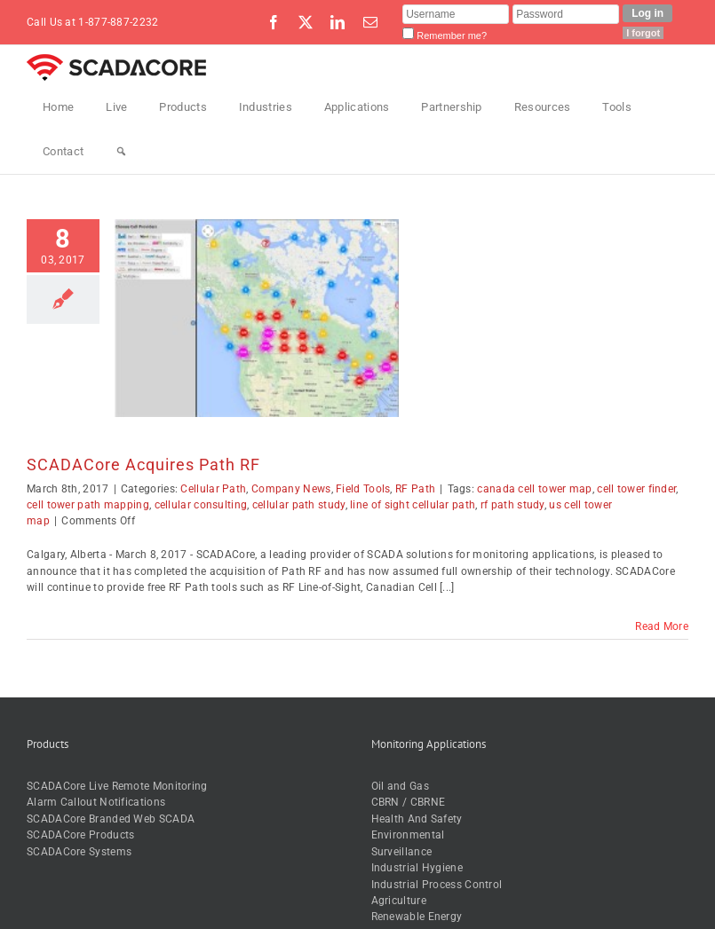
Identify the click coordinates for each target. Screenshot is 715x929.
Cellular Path (213, 489)
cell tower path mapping (88, 505)
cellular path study (299, 505)
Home (58, 107)
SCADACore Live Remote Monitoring (117, 786)
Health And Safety (417, 819)
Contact (63, 151)
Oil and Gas (400, 786)
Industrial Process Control (437, 884)
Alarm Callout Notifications (96, 802)
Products (182, 107)
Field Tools (363, 489)
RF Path (415, 489)
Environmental (408, 835)
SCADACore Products (80, 835)
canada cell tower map (534, 489)
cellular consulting (201, 505)
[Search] (121, 152)
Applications (357, 107)
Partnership (451, 107)
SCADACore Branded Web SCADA (111, 819)
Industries (265, 107)
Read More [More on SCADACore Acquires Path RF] (661, 626)
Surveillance (402, 852)
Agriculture (398, 900)
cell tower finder (636, 489)
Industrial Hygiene (417, 868)
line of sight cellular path (412, 505)
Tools (617, 107)
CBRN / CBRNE (408, 802)
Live (116, 107)
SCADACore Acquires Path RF (143, 464)
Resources (542, 107)
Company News (291, 489)
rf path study (512, 505)
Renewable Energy (417, 916)
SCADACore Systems (79, 852)
